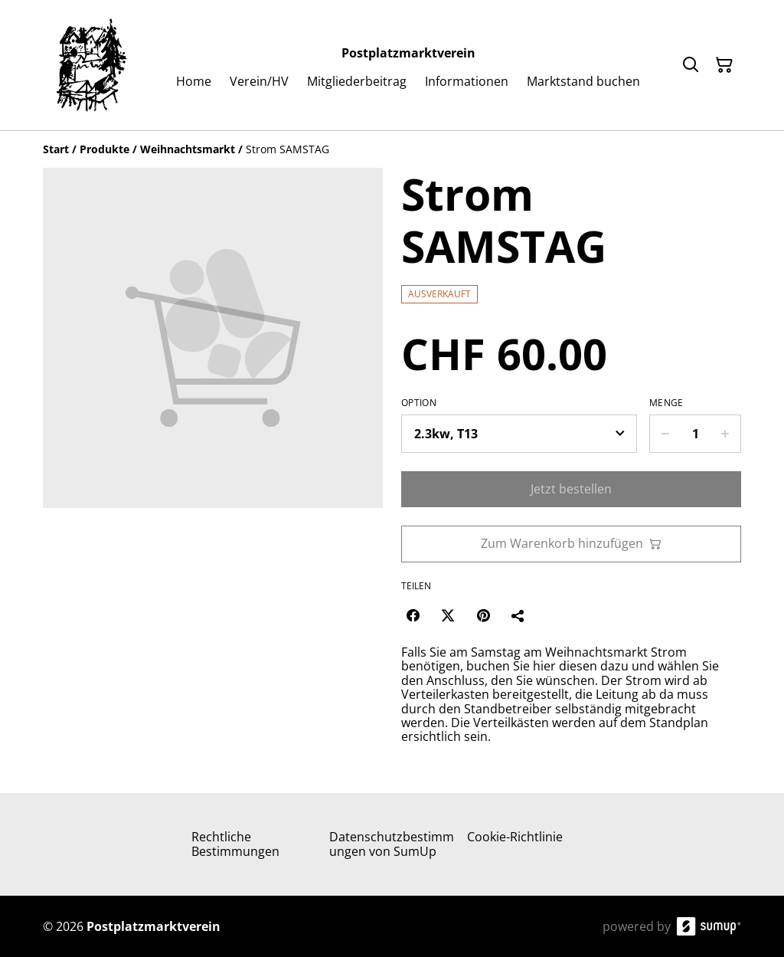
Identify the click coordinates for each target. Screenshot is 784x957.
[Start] (56, 149)
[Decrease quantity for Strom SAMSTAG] (665, 434)
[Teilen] (518, 615)
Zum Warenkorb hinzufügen (571, 543)
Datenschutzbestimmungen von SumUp (391, 844)
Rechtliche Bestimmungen (235, 844)
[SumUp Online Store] (709, 926)
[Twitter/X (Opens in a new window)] (447, 615)
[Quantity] (695, 434)
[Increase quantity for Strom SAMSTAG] (725, 434)
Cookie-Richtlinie (515, 836)
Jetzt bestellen (571, 488)
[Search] (690, 65)
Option (418, 403)
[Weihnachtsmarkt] (187, 149)
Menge (666, 403)
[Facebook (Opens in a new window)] (412, 615)
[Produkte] (104, 149)
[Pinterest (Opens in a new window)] (483, 615)
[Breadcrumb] (392, 149)
